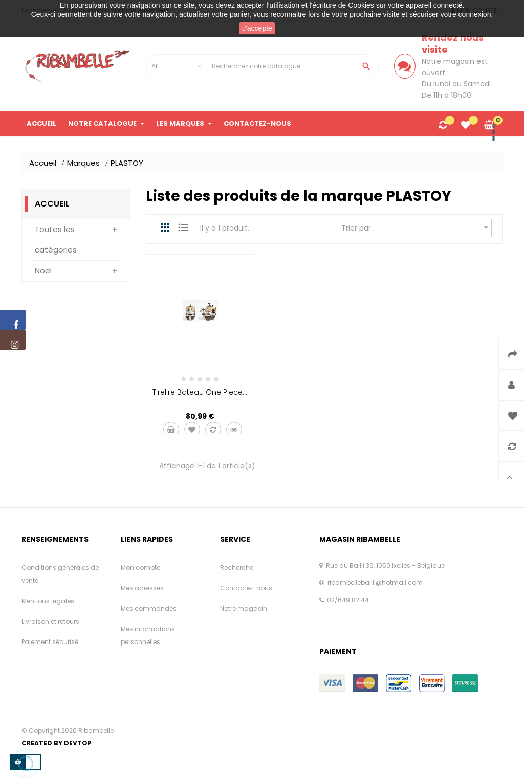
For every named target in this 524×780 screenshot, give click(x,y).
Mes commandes (149, 608)
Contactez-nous (246, 588)
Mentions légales (47, 601)
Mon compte (140, 567)
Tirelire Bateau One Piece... (199, 392)
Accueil (52, 204)
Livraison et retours (50, 621)
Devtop (78, 743)
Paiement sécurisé (49, 641)
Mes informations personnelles (148, 635)
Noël (43, 270)
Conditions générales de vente (60, 574)
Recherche (236, 567)
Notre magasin (243, 608)
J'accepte (257, 28)
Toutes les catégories (56, 239)
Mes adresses (142, 588)
